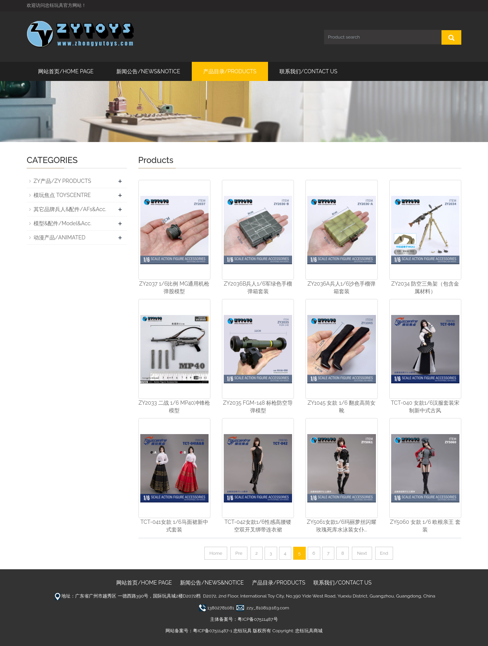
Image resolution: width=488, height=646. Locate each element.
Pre (238, 553)
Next (362, 553)
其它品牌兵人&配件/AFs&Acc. (70, 209)
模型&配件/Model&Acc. (63, 223)
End (384, 553)
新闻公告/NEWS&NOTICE (148, 71)
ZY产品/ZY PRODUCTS (62, 181)
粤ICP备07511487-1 (212, 630)
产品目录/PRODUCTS (230, 71)
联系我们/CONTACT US (308, 71)
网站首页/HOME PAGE (65, 71)
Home (215, 553)
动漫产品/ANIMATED (59, 237)
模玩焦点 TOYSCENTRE (62, 195)
